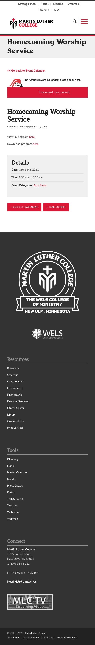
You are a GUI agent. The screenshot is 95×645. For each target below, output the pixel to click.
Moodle (58, 4)
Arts (36, 185)
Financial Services (17, 401)
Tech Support (15, 499)
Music (43, 185)
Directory (12, 459)
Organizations (15, 421)
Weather (12, 505)
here (32, 137)
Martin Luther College (35, 633)
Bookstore (13, 368)
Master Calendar (17, 472)
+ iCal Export (56, 207)
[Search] (73, 21)
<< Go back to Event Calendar (26, 71)
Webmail (73, 4)
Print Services (15, 428)
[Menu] (82, 21)
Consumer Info (15, 381)
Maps (10, 466)
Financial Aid (14, 395)
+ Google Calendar (24, 207)
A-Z (56, 10)
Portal (44, 4)
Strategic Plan (27, 4)
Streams (43, 10)
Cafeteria (12, 375)
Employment (14, 388)
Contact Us (30, 582)
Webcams (13, 512)
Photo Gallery (15, 486)
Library (11, 415)
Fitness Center (15, 408)
